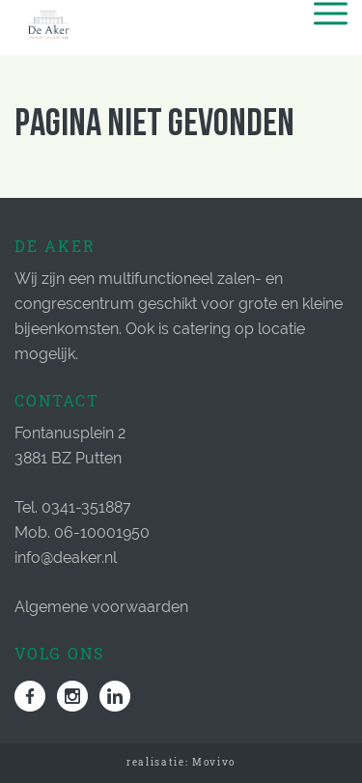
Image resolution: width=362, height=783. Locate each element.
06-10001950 (102, 532)
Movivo (214, 762)
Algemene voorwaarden (101, 607)
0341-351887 (86, 507)
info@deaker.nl (65, 557)
